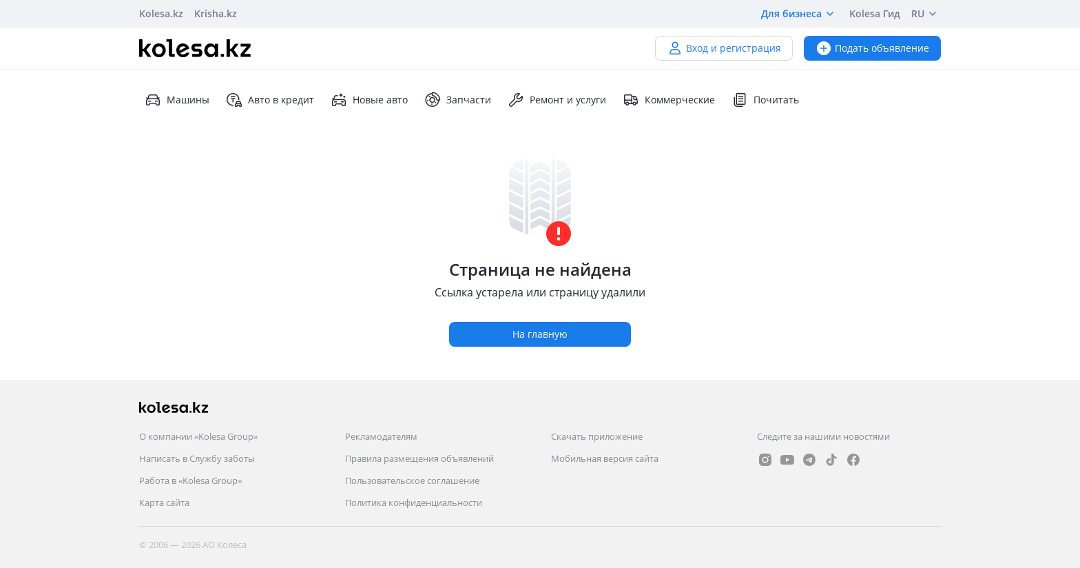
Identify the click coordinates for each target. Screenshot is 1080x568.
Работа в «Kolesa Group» (190, 480)
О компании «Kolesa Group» (198, 436)
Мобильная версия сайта (604, 458)
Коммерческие (669, 100)
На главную (540, 334)
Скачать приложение (597, 436)
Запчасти (457, 100)
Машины (177, 100)
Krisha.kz (215, 13)
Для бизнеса (799, 14)
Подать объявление (872, 47)
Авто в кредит (270, 100)
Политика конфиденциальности (413, 502)
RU (926, 14)
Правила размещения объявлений (419, 458)
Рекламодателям (381, 436)
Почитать (765, 100)
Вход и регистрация (724, 47)
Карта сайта (164, 502)
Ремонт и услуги (557, 100)
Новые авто (369, 100)
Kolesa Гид (874, 13)
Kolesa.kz (161, 13)
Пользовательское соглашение (412, 480)
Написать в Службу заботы (197, 458)
